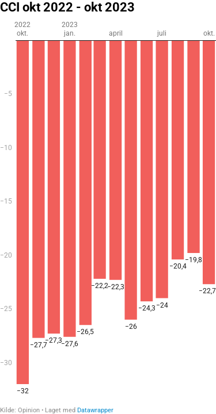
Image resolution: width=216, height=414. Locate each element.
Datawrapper (95, 410)
